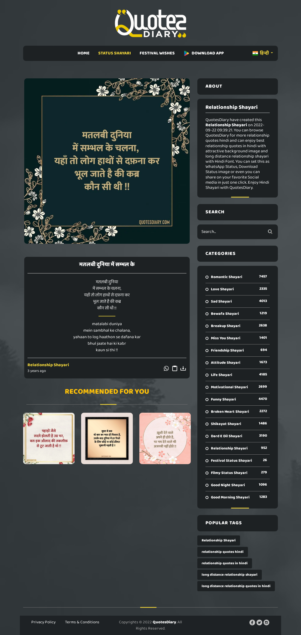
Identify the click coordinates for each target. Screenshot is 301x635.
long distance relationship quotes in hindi (236, 586)
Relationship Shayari (48, 365)
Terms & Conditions (82, 622)
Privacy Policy (43, 622)
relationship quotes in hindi (225, 563)
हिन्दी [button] (261, 53)
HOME (84, 53)
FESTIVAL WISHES (157, 53)
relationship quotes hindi (223, 552)
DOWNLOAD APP (203, 53)
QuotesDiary (164, 622)
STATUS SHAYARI (114, 53)
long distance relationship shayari (229, 575)
